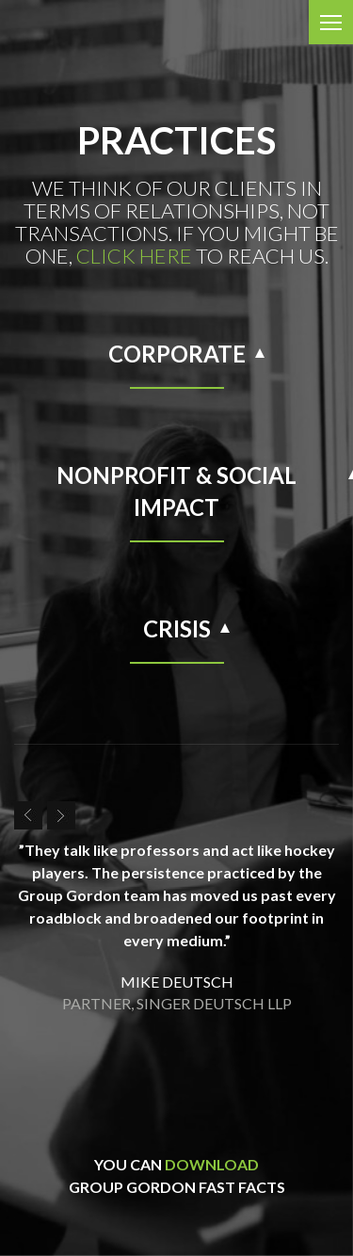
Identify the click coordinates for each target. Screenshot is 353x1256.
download (212, 1164)
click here (134, 255)
